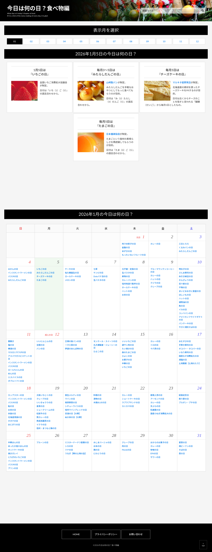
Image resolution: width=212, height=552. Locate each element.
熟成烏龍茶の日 (43, 421)
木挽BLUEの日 (100, 402)
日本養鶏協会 (113, 134)
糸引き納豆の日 (186, 276)
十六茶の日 (155, 348)
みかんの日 (13, 269)
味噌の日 (154, 450)
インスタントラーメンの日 (20, 272)
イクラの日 (41, 424)
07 (114, 41)
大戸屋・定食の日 (130, 269)
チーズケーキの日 (44, 276)
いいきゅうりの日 (44, 402)
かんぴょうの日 (186, 280)
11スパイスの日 (15, 377)
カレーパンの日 (129, 280)
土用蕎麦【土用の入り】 (190, 363)
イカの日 (183, 309)
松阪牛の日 (41, 413)
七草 (95, 269)
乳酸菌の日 (155, 410)
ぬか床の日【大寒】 (74, 417)
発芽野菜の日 (71, 402)
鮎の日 (11, 406)
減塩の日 (183, 359)
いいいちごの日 (129, 341)
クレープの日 (156, 286)
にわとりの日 (99, 453)
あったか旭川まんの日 (18, 446)
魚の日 (182, 306)
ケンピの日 (98, 272)
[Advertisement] (106, 185)
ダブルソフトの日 (16, 381)
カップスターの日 (16, 395)
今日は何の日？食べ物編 (38, 8)
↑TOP (203, 544)
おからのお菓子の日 (159, 442)
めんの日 (12, 373)
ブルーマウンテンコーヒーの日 (162, 270)
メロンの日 (70, 280)
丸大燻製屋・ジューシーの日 (105, 346)
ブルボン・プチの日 (188, 402)
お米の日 (126, 295)
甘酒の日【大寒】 (73, 413)
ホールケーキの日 (130, 287)
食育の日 (40, 406)
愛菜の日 (183, 442)
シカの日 (69, 446)
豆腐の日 (40, 345)
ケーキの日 (70, 269)
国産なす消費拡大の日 (189, 356)
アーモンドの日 (157, 399)
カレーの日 (155, 244)
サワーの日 (155, 457)
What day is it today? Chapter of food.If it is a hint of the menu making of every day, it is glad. (27, 14)
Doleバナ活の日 (101, 276)
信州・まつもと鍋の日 (46, 428)
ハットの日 (127, 291)
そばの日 (183, 450)
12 (197, 41)
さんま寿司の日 (186, 272)
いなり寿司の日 (186, 352)
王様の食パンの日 (73, 341)
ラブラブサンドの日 (131, 402)
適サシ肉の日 (128, 345)
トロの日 (154, 345)
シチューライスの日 (74, 406)
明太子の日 (184, 269)
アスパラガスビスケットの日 (20, 357)
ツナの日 (69, 450)
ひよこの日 (98, 351)
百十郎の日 (184, 284)
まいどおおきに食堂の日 (190, 291)
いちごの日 (41, 269)
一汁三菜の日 (71, 345)
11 (180, 41)
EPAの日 (154, 453)
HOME (76, 534)
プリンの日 (13, 468)
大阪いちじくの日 (44, 395)
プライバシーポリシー (106, 534)
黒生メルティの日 (73, 395)
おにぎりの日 (14, 424)
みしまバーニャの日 (102, 442)
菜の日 (182, 453)
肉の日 (125, 446)
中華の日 (126, 363)
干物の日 (183, 287)
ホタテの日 (13, 421)
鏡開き (11, 341)
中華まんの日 (14, 442)
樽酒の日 (12, 348)
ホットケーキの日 (16, 450)
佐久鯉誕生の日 (72, 272)
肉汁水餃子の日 (129, 244)
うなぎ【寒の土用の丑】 (76, 453)
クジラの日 (155, 283)
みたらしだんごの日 (188, 251)
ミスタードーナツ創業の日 (77, 442)
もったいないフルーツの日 (134, 255)
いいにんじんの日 (44, 341)
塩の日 (11, 345)
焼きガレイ (13, 453)
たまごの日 (41, 280)
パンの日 (40, 348)
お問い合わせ (136, 534)
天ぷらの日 (155, 406)
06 (97, 41)
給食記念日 (184, 395)
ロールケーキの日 (73, 276)
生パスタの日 (99, 280)
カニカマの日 (128, 406)
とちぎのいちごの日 (17, 457)
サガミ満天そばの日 (188, 327)
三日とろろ (184, 244)
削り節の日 (184, 399)
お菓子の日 (127, 359)
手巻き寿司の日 (186, 345)
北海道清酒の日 (15, 417)
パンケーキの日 (186, 323)
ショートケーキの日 (131, 399)
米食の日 (12, 413)
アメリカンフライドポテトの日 (191, 318)
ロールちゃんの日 (16, 370)
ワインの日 (70, 399)
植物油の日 (184, 302)
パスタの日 (13, 276)
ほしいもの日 (185, 295)
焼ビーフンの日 (186, 446)
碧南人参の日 (156, 395)
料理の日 (97, 395)
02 (31, 41)
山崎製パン (112, 82)
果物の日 (126, 276)
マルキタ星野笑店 (182, 82)
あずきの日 (127, 251)
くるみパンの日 (186, 247)
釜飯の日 (126, 247)
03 (48, 41)
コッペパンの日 (186, 313)
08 (131, 41)
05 (81, 41)
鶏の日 (96, 450)
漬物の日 (97, 399)
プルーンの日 (42, 442)
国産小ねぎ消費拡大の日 (161, 413)
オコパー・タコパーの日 (190, 348)
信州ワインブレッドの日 (76, 410)
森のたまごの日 (129, 352)
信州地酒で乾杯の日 (131, 284)
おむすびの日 (185, 341)
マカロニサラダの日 (17, 352)
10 (164, 41)
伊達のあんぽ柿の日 (74, 348)
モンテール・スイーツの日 (105, 341)
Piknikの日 (126, 450)
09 (147, 41)
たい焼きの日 (128, 348)
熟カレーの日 (42, 417)
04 (64, 41)
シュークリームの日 (45, 410)
